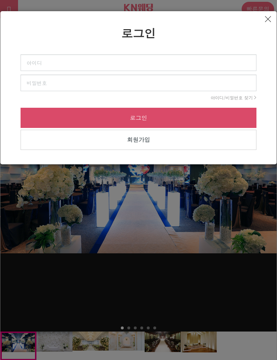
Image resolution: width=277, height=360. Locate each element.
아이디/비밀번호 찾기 (232, 98)
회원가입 (138, 139)
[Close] (268, 19)
